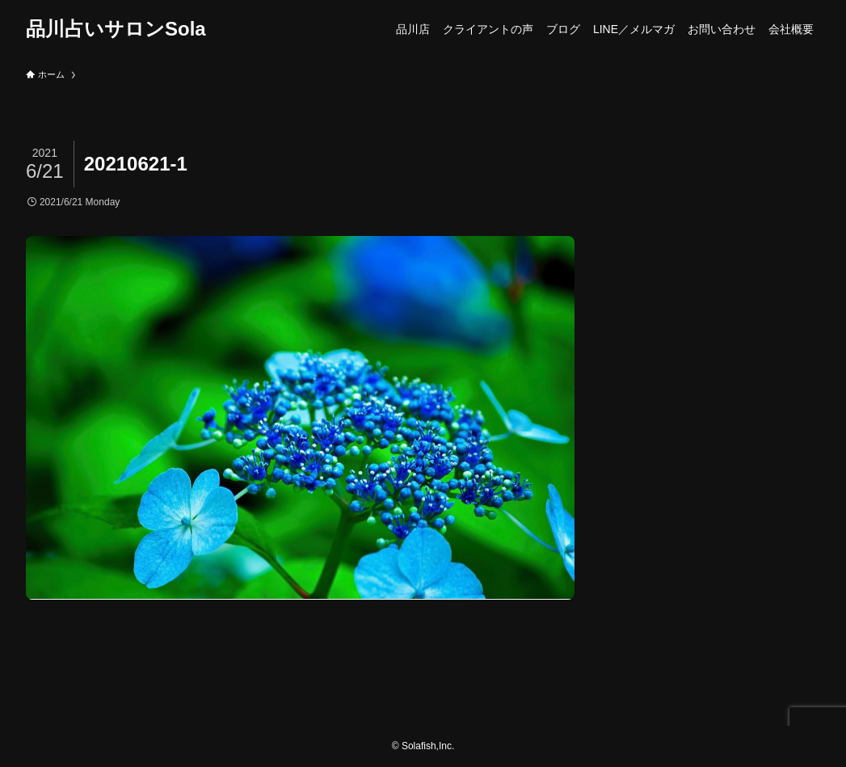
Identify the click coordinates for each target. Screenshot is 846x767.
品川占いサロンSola (116, 29)
